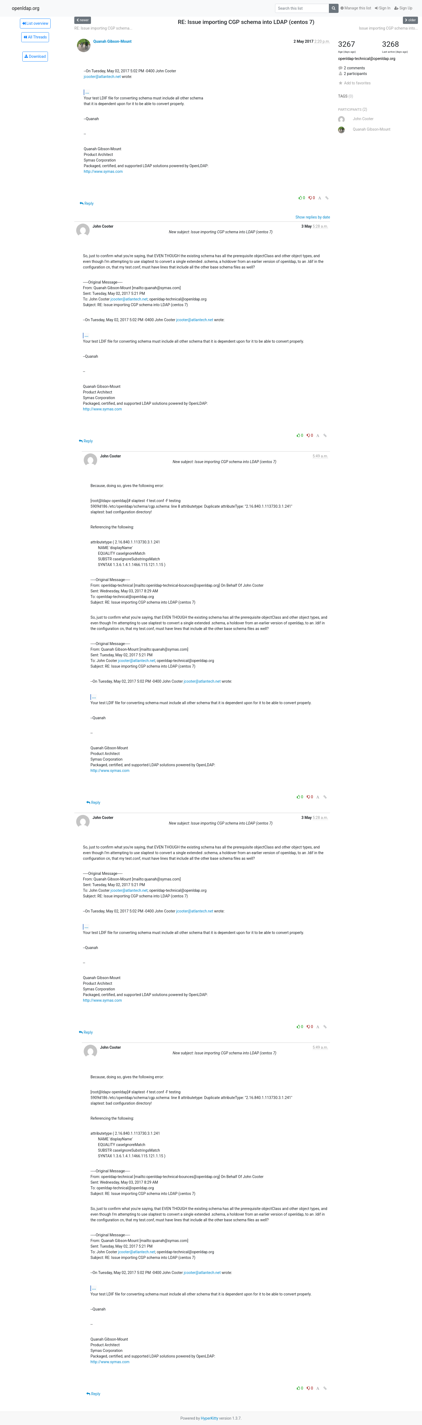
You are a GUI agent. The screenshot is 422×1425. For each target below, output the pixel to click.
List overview (35, 23)
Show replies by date (313, 217)
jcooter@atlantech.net (102, 76)
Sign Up (403, 8)
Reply (86, 203)
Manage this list (355, 8)
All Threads (35, 37)
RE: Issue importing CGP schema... (103, 28)
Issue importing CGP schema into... (388, 28)
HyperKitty (209, 1418)
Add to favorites (354, 83)
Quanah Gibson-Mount (112, 41)
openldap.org (25, 8)
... (87, 92)
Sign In (383, 8)
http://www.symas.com (103, 171)
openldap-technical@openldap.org (366, 58)
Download (35, 56)
